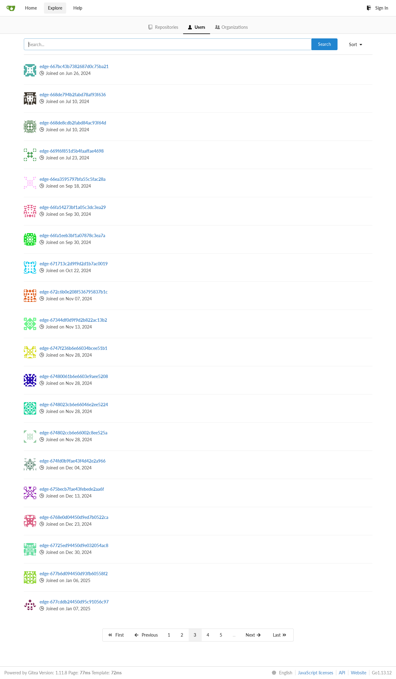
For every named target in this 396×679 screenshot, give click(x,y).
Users (196, 27)
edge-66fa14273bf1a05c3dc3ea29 (73, 207)
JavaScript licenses (315, 672)
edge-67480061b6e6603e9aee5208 (74, 376)
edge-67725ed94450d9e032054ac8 (74, 545)
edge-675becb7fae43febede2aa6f (72, 489)
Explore (55, 8)
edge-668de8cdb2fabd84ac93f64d (73, 122)
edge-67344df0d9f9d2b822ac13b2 (73, 320)
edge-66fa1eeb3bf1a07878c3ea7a (72, 235)
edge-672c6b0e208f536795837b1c (74, 291)
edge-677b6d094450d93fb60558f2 (74, 573)
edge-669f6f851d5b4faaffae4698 (72, 151)
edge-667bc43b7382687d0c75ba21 (74, 66)
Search (324, 44)
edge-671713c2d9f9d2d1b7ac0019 (74, 263)
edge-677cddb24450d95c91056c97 (74, 601)
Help (77, 8)
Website (358, 672)
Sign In (377, 8)
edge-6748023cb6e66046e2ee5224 (74, 404)
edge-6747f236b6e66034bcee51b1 (73, 348)
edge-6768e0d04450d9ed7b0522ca (74, 517)
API (342, 672)
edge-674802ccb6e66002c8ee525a (73, 432)
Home (31, 8)
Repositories (163, 27)
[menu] (358, 44)
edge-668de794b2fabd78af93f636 (73, 94)
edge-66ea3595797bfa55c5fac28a (72, 179)
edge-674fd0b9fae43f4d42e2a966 (72, 461)
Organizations (231, 27)
